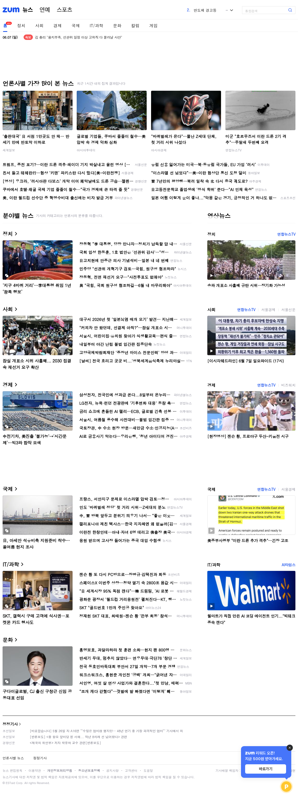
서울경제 (268, 309)
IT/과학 (96, 26)
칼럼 (135, 26)
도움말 (148, 770)
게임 (153, 26)
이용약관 (35, 770)
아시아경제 (159, 150)
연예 (45, 9)
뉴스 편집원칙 (12, 770)
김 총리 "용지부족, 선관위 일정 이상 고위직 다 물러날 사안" (78, 37)
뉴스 (28, 9)
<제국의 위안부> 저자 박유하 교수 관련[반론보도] (65, 742)
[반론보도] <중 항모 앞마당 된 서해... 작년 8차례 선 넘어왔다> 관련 (78, 736)
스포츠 (64, 9)
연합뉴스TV (233, 150)
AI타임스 (288, 564)
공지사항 (112, 770)
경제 (57, 26)
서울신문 (288, 309)
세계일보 (9, 150)
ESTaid (10, 783)
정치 (21, 26)
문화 (117, 26)
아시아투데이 (86, 150)
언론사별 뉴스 (13, 757)
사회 (39, 26)
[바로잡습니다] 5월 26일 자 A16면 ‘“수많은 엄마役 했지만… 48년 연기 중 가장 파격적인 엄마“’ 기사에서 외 (106, 731)
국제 (76, 26)
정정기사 (10, 724)
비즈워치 (288, 385)
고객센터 (131, 770)
